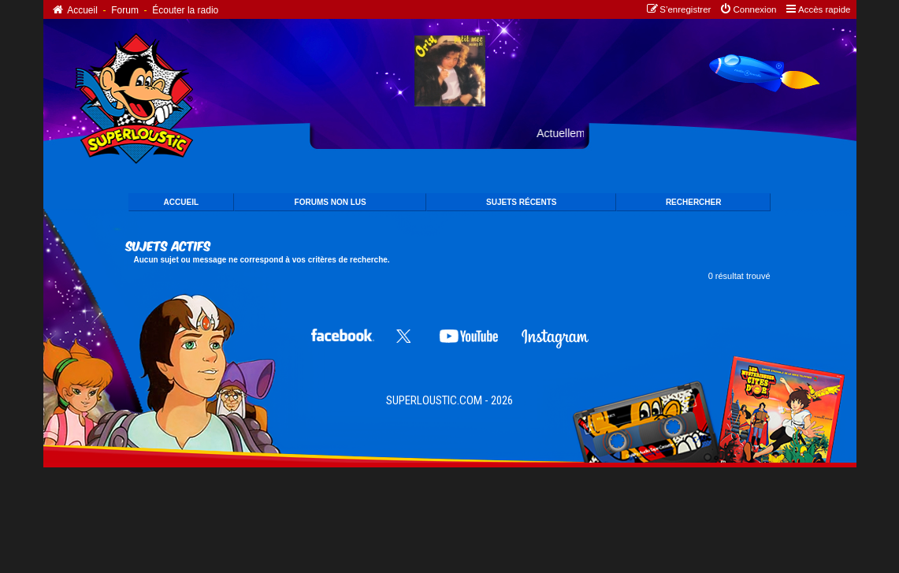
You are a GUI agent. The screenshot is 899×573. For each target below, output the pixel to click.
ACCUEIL (181, 202)
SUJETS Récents (521, 202)
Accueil (74, 10)
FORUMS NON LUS (330, 202)
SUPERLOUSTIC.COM (434, 400)
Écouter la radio (185, 10)
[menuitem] (747, 10)
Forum (125, 10)
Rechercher (694, 202)
